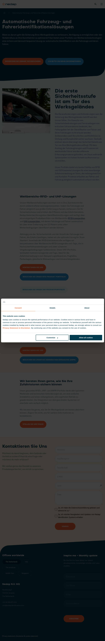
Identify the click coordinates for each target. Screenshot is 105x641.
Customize (52, 338)
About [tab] (86, 308)
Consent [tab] (18, 308)
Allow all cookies (86, 338)
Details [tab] (52, 308)
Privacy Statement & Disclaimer (16, 328)
